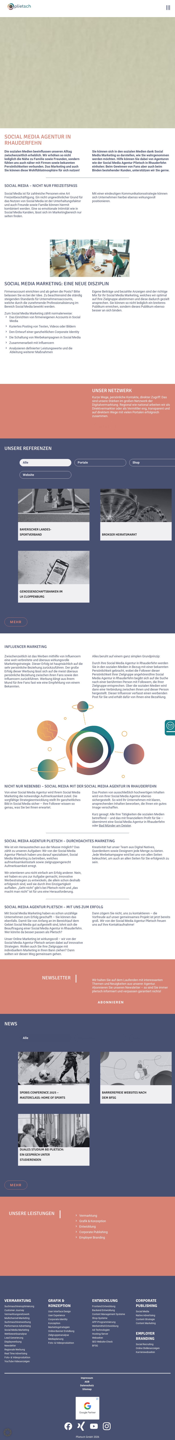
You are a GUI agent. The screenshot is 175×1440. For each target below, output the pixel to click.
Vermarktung (88, 1215)
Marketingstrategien (59, 1327)
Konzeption (54, 1323)
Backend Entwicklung (103, 1310)
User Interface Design (59, 1311)
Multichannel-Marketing (17, 1318)
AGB (87, 1381)
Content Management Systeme (108, 1314)
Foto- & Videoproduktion (17, 1357)
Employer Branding (92, 1237)
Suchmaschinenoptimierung (19, 1306)
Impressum (87, 1378)
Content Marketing (146, 1323)
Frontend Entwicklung (103, 1306)
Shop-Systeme (99, 1318)
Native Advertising (145, 1315)
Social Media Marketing (16, 1330)
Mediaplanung (55, 1339)
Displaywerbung (13, 1341)
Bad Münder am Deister (115, 825)
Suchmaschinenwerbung (17, 1322)
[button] (7, 1432)
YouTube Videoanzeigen (17, 1361)
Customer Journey (14, 1310)
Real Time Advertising (15, 1353)
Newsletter (10, 1345)
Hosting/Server (100, 1333)
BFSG (95, 1345)
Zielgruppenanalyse (58, 1335)
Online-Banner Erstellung (61, 1331)
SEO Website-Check (102, 1341)
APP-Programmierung (104, 1322)
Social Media (142, 1311)
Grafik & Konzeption (92, 1221)
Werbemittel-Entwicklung (105, 1326)
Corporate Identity (58, 1319)
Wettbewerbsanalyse (15, 1333)
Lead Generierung (13, 1337)
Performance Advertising (17, 1326)
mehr (16, 622)
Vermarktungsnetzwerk (16, 1314)
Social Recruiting (144, 1344)
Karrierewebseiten (145, 1352)
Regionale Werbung (14, 1349)
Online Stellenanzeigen (148, 1348)
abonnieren (111, 1002)
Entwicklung (87, 1226)
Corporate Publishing (93, 1232)
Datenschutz (87, 1385)
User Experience (56, 1315)
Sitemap (87, 1389)
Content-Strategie (145, 1319)
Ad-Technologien (101, 1330)
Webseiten (97, 1337)
